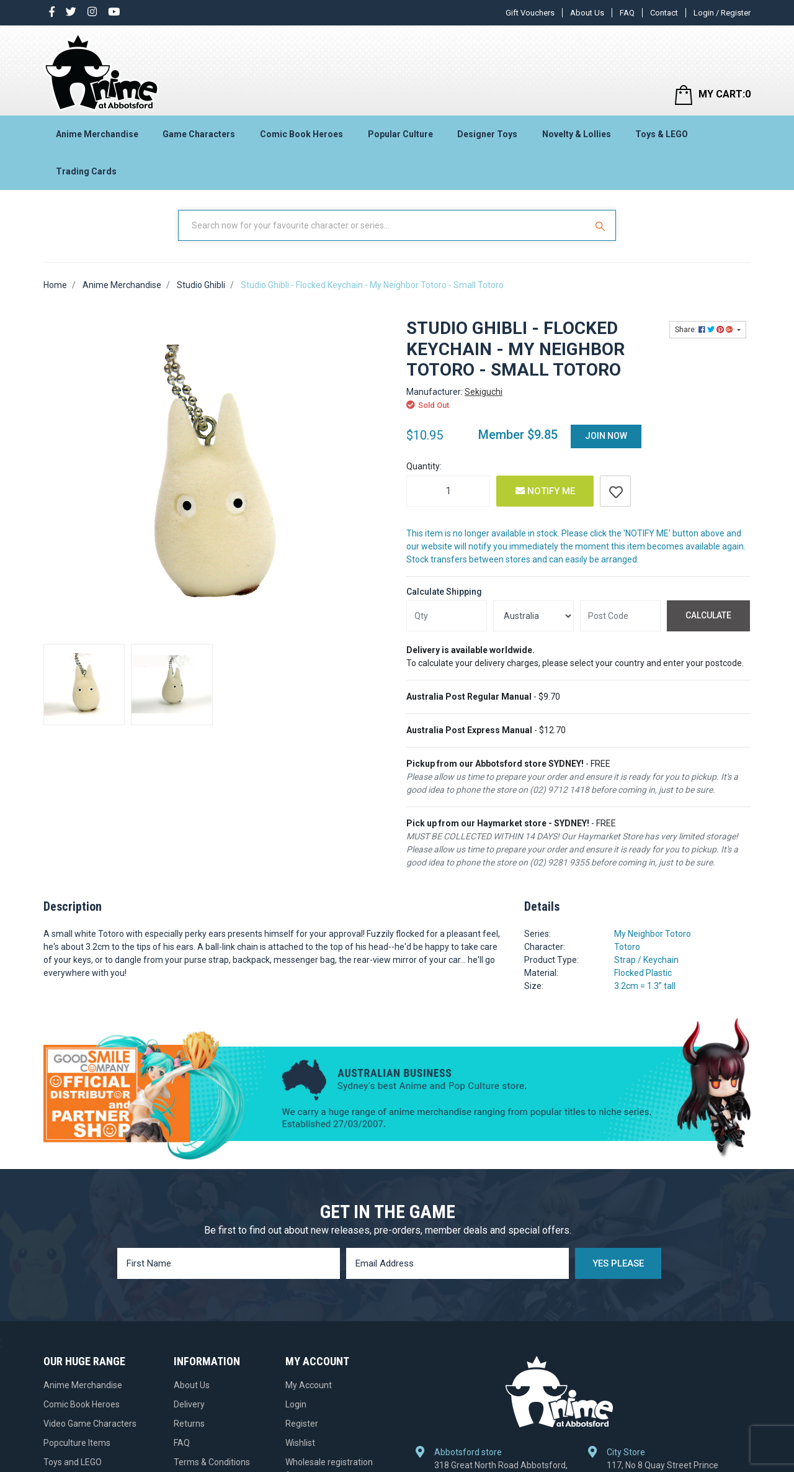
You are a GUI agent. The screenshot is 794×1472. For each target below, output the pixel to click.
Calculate (708, 615)
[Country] (533, 615)
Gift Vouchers (530, 12)
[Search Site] (601, 225)
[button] (615, 491)
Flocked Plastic (643, 973)
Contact (664, 12)
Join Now (606, 436)
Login (295, 1404)
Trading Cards (86, 171)
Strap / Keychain (646, 960)
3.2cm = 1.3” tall (645, 986)
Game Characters (199, 134)
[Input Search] (383, 225)
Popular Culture (400, 134)
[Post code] (620, 615)
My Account (308, 1385)
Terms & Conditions (212, 1462)
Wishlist (300, 1443)
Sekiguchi (483, 392)
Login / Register (722, 12)
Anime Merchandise (97, 134)
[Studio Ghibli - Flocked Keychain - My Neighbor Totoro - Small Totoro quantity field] (448, 491)
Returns (189, 1424)
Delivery (189, 1404)
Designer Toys (487, 134)
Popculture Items (76, 1443)
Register (301, 1424)
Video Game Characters (89, 1424)
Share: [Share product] (705, 329)
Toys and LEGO (72, 1462)
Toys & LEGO (661, 134)
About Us (587, 12)
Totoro (627, 947)
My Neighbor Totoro (652, 934)
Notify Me (545, 491)
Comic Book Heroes (301, 134)
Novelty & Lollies (576, 134)
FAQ (627, 12)
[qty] (446, 615)
